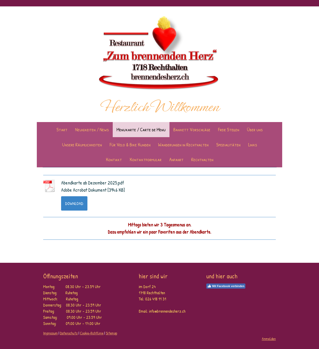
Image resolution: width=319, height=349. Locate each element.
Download (74, 203)
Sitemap (111, 333)
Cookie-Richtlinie (92, 333)
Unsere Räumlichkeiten (82, 144)
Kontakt (114, 159)
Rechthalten (202, 159)
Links (252, 144)
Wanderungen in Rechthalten (183, 144)
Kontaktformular (146, 159)
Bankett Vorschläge (191, 129)
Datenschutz (69, 333)
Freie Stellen (228, 129)
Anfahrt (176, 159)
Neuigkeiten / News (92, 129)
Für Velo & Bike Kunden (130, 144)
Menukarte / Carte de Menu (141, 129)
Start (61, 129)
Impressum (50, 333)
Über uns (255, 129)
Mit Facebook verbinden (225, 286)
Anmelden (269, 338)
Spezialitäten (228, 144)
